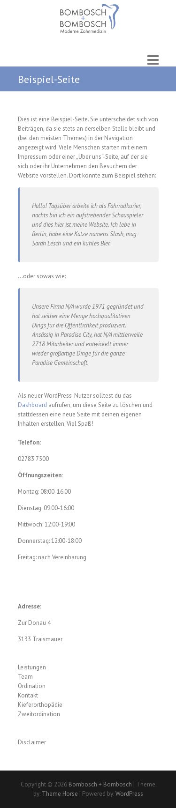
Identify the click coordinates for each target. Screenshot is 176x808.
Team (25, 677)
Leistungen (32, 667)
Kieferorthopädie (40, 705)
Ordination (32, 686)
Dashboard (32, 405)
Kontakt (28, 695)
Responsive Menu (153, 60)
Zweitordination (39, 714)
